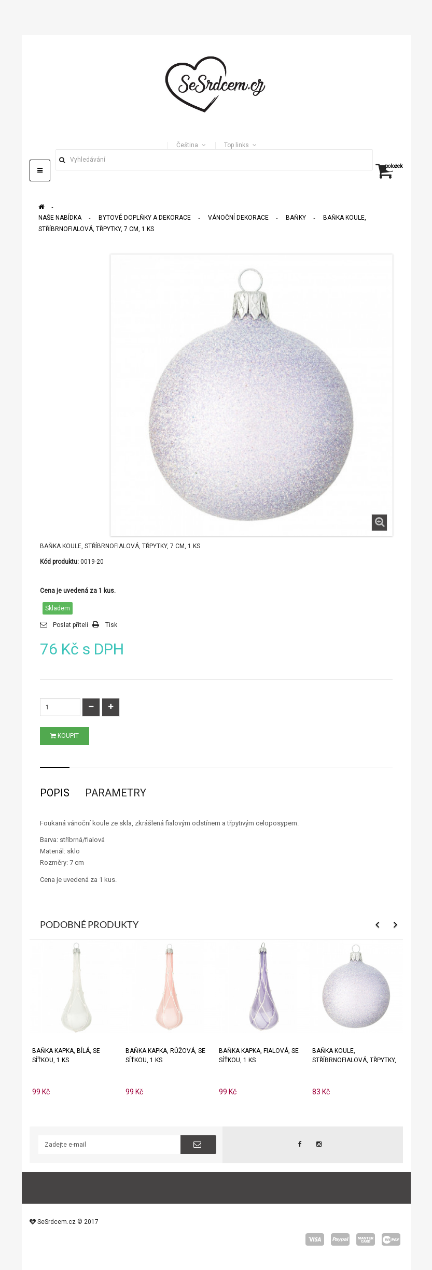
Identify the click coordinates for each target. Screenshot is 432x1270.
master (365, 1239)
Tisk (111, 625)
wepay (391, 1239)
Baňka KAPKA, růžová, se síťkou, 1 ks (165, 1055)
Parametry (115, 793)
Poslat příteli (70, 625)
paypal (340, 1239)
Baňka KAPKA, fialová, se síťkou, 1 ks (259, 1055)
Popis (54, 793)
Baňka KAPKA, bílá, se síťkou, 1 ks (66, 1055)
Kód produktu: (59, 561)
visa (314, 1239)
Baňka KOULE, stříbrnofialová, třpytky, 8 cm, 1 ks (354, 1055)
